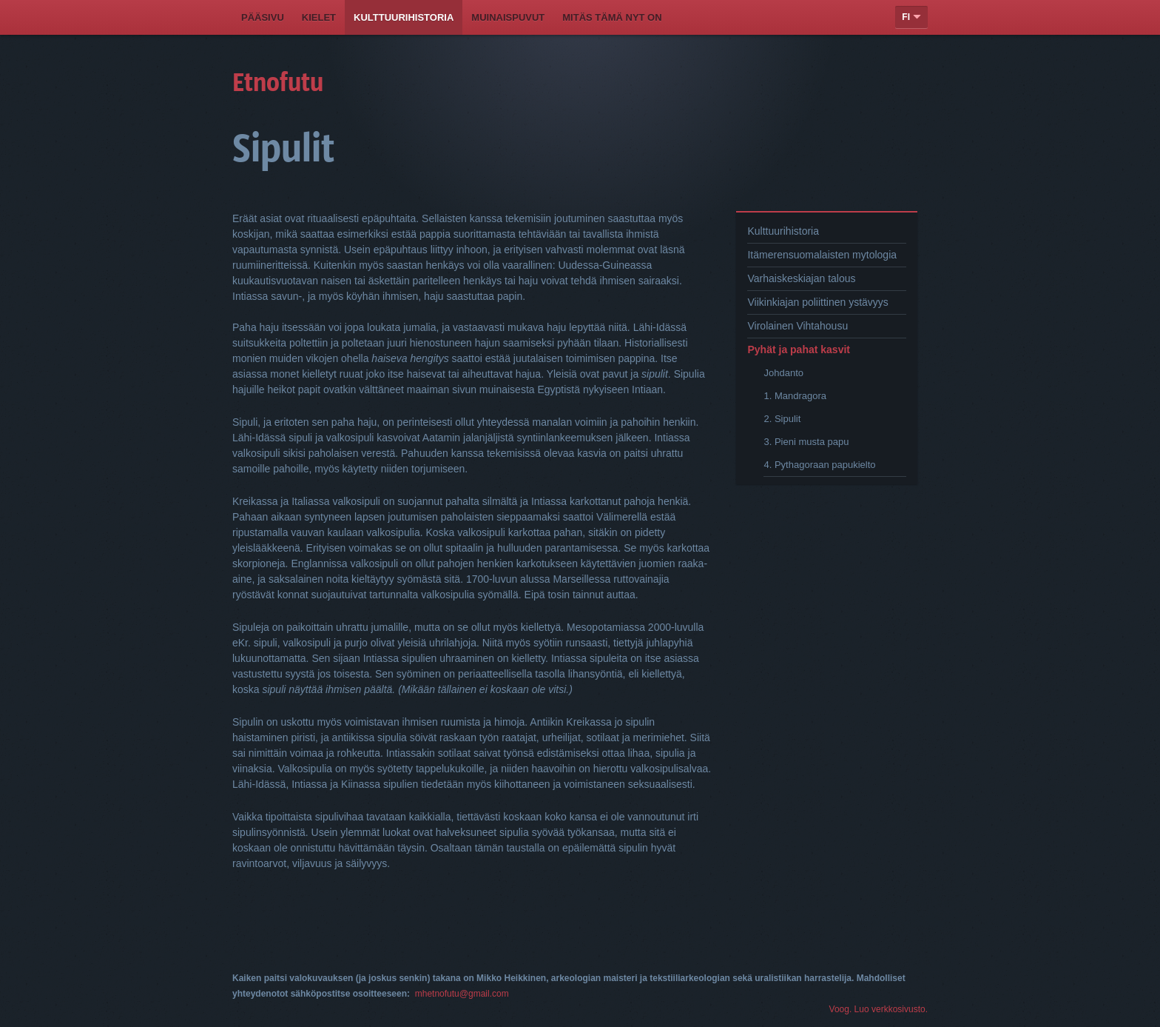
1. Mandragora (794, 395)
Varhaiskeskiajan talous (801, 278)
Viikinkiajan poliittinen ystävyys (817, 302)
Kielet (319, 17)
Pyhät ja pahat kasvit (798, 349)
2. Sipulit (781, 418)
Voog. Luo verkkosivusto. (878, 1009)
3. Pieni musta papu (806, 441)
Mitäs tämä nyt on (611, 17)
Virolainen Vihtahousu (797, 326)
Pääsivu (262, 17)
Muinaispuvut (507, 17)
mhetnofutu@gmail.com (462, 993)
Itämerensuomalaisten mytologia (822, 255)
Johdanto (783, 372)
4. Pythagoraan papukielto (819, 464)
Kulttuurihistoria (403, 17)
